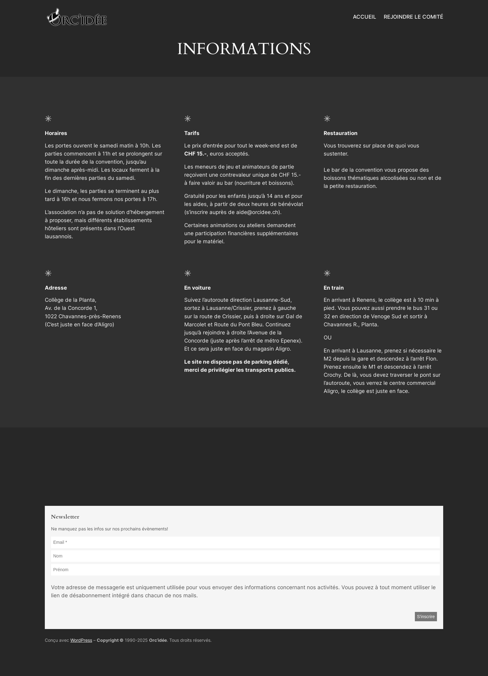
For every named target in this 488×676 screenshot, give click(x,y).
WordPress (81, 640)
